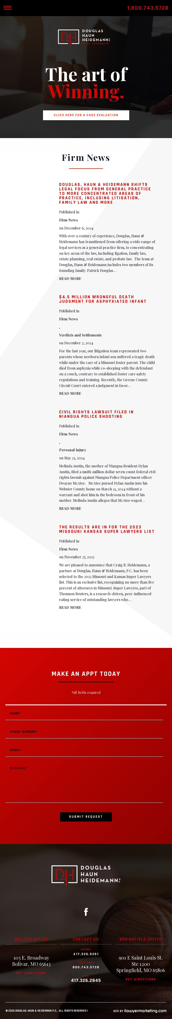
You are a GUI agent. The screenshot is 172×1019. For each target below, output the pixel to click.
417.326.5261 (86, 954)
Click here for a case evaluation (86, 115)
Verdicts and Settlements (80, 335)
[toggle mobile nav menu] (7, 8)
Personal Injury (72, 450)
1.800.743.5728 (148, 8)
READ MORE (70, 278)
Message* (84, 782)
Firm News (68, 220)
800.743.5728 (86, 967)
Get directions (31, 973)
